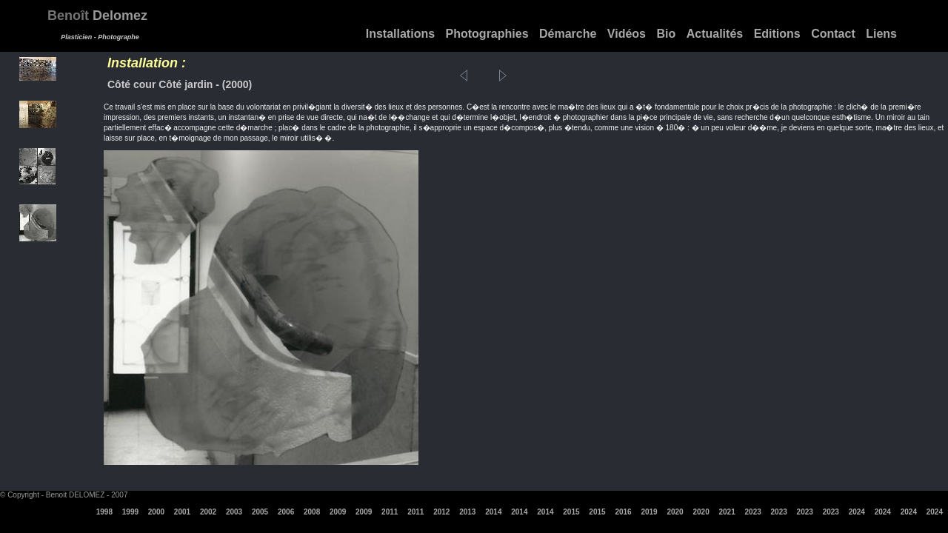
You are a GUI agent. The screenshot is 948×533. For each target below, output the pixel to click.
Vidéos (626, 33)
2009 (338, 512)
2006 (286, 512)
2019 (649, 512)
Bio (665, 33)
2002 (208, 512)
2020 (675, 512)
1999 (130, 512)
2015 (571, 512)
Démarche (567, 33)
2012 (441, 512)
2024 (857, 512)
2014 (493, 512)
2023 (753, 512)
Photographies (487, 33)
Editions (777, 33)
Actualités (715, 33)
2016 (623, 512)
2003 (234, 512)
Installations (400, 33)
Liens (881, 33)
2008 (312, 512)
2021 (727, 512)
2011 (389, 512)
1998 (104, 512)
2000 (156, 512)
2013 (467, 512)
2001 (182, 512)
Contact (833, 33)
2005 (260, 512)
